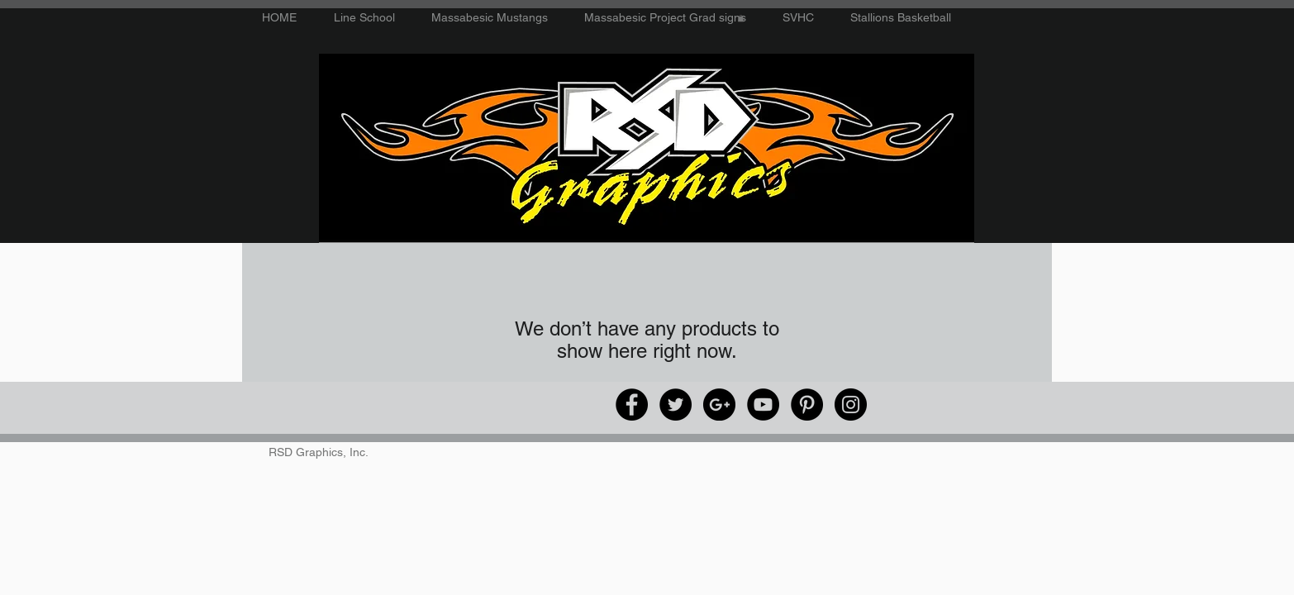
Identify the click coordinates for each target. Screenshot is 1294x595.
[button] (741, 18)
